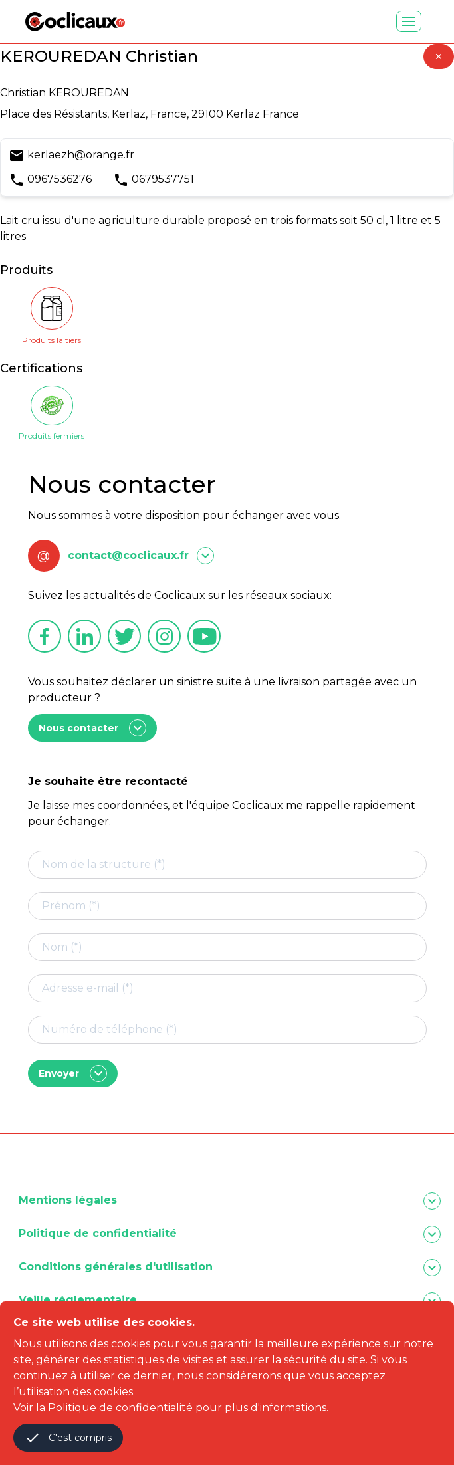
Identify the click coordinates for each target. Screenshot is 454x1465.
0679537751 (163, 179)
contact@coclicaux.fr (128, 555)
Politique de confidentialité (120, 1407)
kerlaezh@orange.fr (80, 154)
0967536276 (59, 179)
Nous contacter (92, 727)
